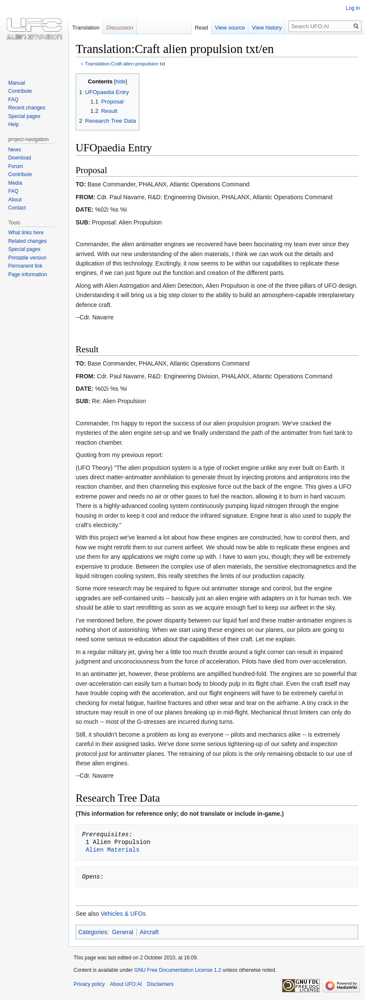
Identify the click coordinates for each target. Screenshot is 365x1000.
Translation (86, 27)
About (14, 200)
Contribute (20, 91)
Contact (17, 208)
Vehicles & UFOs (123, 913)
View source (230, 27)
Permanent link (25, 266)
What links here (26, 233)
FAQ (13, 100)
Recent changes (26, 108)
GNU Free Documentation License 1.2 (177, 970)
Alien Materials (112, 850)
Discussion (119, 27)
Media (15, 183)
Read (201, 27)
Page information (27, 274)
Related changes (27, 241)
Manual (16, 83)
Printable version (27, 258)
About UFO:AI (126, 984)
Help (13, 124)
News (14, 150)
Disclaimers (160, 984)
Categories (92, 932)
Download (19, 158)
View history (267, 27)
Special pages (24, 116)
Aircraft (149, 932)
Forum (15, 166)
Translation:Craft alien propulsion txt (125, 63)
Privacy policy (89, 984)
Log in (353, 8)
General (122, 932)
